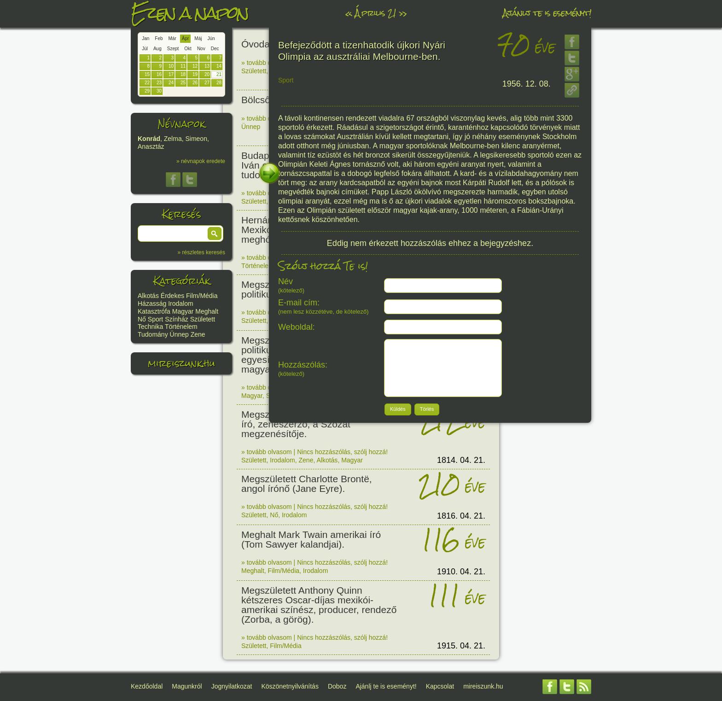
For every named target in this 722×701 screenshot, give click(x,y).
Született (202, 319)
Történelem (181, 326)
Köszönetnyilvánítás (290, 686)
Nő (142, 319)
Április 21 (375, 12)
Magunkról (187, 686)
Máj (198, 38)
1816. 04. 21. (461, 515)
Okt (188, 48)
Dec (215, 48)
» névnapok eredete (200, 161)
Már (172, 38)
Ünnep (179, 334)
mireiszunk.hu (181, 363)
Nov (201, 48)
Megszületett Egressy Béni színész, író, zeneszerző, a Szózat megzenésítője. (317, 423)
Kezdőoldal (147, 686)
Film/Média (201, 295)
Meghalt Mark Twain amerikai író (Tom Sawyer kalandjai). (311, 539)
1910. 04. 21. (461, 571)
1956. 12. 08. (526, 83)
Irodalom (180, 303)
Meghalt (206, 311)
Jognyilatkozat (231, 686)
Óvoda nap (265, 44)
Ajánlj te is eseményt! (547, 12)
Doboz (337, 686)
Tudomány (153, 334)
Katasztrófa (154, 311)
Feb (159, 38)
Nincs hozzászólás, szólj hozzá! (342, 452)
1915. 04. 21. (461, 645)
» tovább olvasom (266, 62)
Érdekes (172, 295)
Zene (198, 334)
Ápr (185, 38)
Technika (150, 326)
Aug (157, 48)
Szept (173, 48)
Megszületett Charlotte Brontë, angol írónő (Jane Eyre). (306, 483)
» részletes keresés (201, 252)
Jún (211, 38)
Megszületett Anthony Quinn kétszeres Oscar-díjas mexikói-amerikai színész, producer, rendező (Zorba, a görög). (318, 604)
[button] (214, 233)
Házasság (152, 303)
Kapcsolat (440, 686)
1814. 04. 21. (461, 460)
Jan (145, 38)
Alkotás (148, 295)
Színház (176, 319)
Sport (155, 319)
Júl (145, 48)
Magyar (183, 311)
